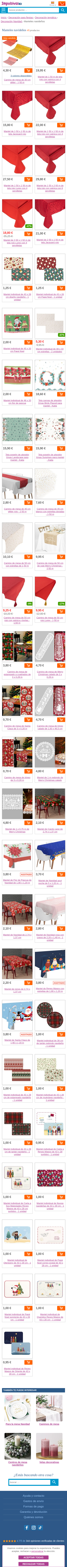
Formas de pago (33, 1506)
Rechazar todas (33, 1564)
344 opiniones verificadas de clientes (45, 1541)
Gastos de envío (33, 1501)
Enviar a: (53, 4)
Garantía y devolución (33, 1511)
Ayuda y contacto (33, 1495)
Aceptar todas (33, 1557)
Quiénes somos (33, 1517)
